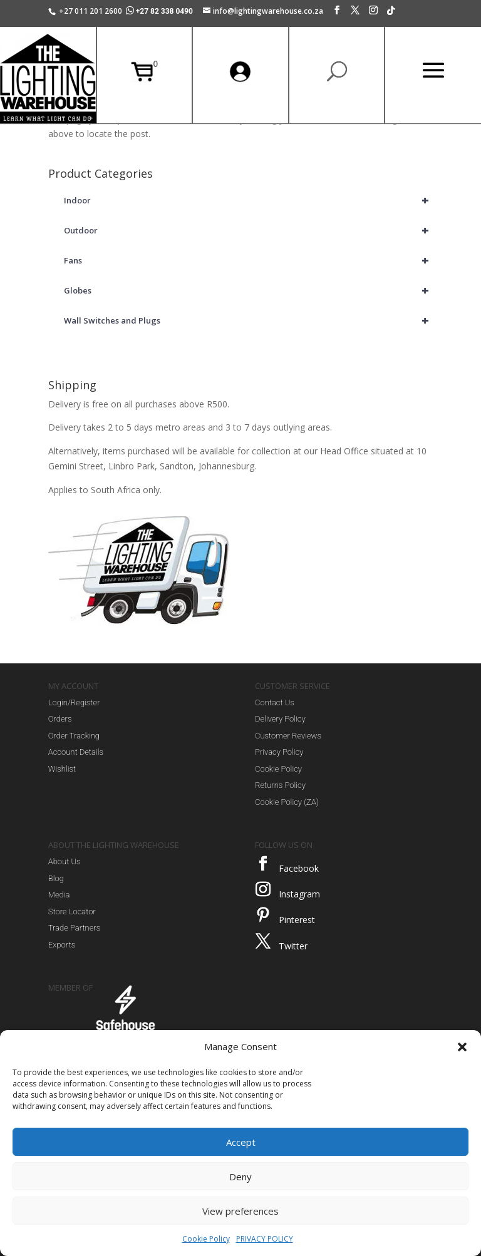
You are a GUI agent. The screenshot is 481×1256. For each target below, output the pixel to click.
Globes (248, 290)
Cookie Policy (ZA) (287, 802)
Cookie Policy (206, 1238)
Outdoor (248, 230)
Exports (61, 944)
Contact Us (274, 702)
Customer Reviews (288, 735)
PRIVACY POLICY (264, 1238)
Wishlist (62, 769)
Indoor (248, 200)
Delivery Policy (280, 718)
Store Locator (72, 911)
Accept (241, 1142)
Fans (248, 260)
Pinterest (297, 920)
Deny (240, 1176)
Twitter (293, 946)
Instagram (299, 894)
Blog (56, 878)
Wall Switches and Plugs (248, 320)
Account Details (75, 752)
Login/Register (74, 702)
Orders (60, 718)
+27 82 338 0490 (160, 11)
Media (59, 894)
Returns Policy (280, 785)
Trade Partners (74, 927)
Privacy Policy (279, 752)
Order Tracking (74, 735)
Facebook (299, 868)
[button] (462, 1047)
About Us (64, 861)
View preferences (240, 1211)
